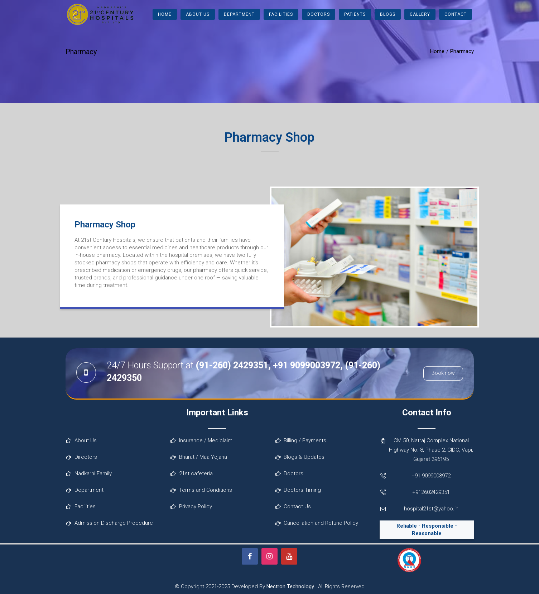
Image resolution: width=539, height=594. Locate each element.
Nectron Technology (290, 586)
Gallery (420, 14)
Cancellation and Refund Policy (321, 523)
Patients (355, 14)
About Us (198, 14)
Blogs (387, 14)
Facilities (281, 14)
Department (239, 14)
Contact (455, 14)
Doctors (318, 14)
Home (165, 14)
